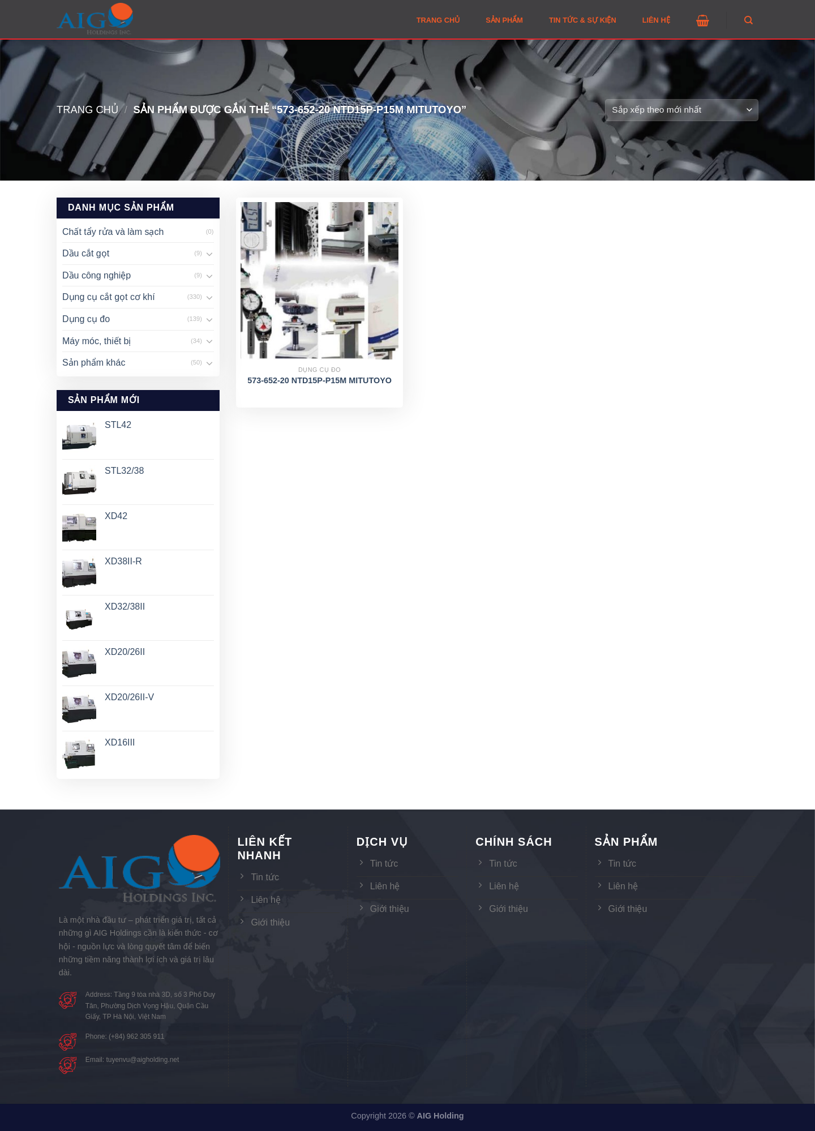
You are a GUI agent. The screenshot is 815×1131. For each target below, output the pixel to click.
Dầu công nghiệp (96, 275)
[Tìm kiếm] (748, 20)
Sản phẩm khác (93, 362)
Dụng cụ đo (86, 319)
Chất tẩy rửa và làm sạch (113, 232)
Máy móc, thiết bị (96, 341)
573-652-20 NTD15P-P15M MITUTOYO (319, 380)
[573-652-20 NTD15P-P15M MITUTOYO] (319, 281)
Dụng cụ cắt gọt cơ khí (108, 297)
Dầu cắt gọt (85, 253)
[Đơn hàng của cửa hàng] (681, 110)
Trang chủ (87, 109)
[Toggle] (209, 253)
